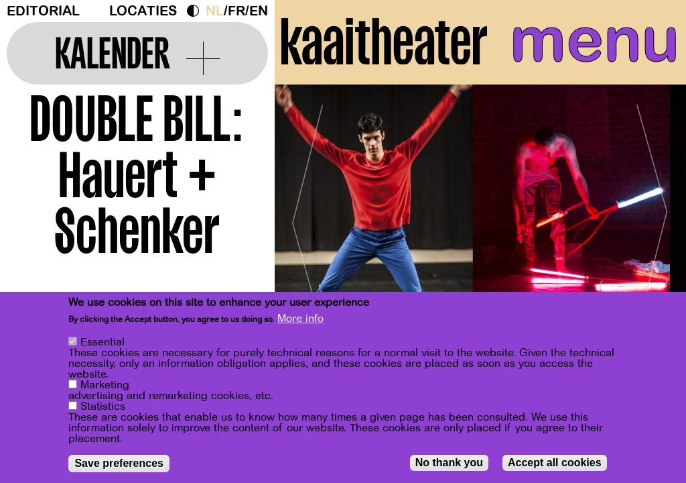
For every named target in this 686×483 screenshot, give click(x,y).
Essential (102, 342)
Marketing (104, 385)
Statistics (102, 406)
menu (594, 40)
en (258, 11)
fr (236, 11)
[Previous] (308, 218)
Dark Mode (196, 11)
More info (300, 318)
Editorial (43, 11)
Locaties (143, 11)
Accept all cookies (555, 462)
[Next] (652, 218)
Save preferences (118, 463)
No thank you (449, 462)
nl (215, 11)
